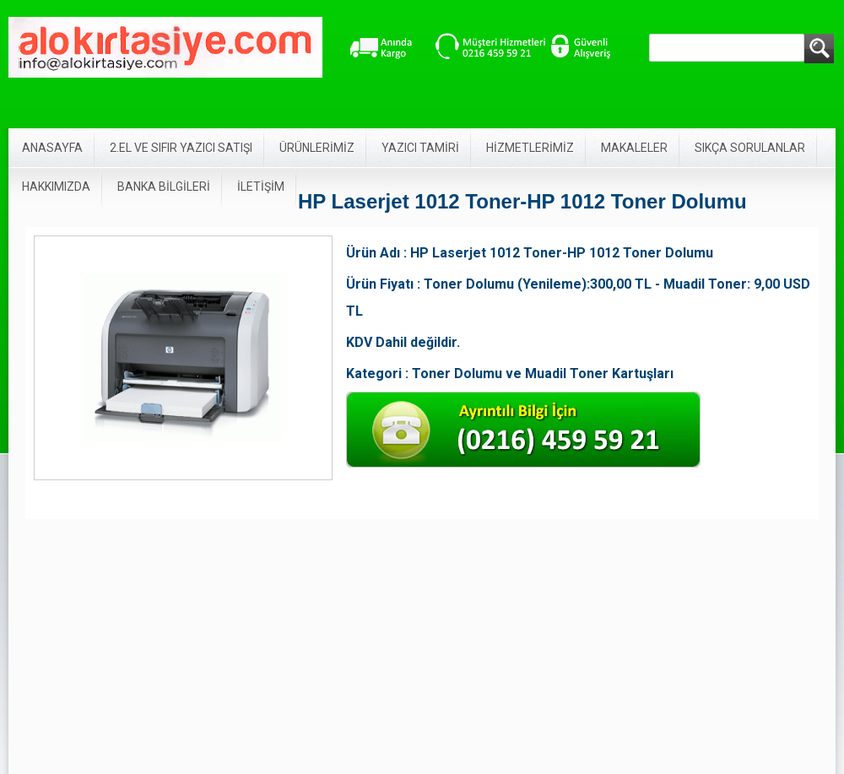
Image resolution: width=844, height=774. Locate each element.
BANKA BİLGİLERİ (163, 186)
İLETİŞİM (260, 186)
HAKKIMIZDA (56, 186)
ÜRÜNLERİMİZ (316, 147)
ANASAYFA (52, 147)
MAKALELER (634, 147)
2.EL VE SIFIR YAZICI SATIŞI (181, 147)
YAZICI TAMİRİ (420, 147)
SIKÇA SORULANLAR (750, 147)
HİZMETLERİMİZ (530, 147)
